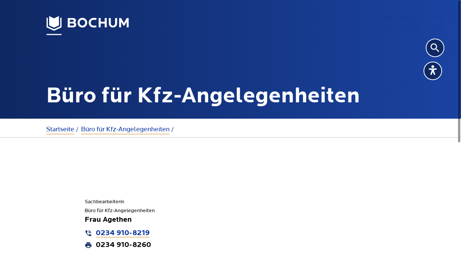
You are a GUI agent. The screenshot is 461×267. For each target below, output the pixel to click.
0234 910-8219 (123, 233)
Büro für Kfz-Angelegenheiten (125, 129)
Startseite (60, 129)
